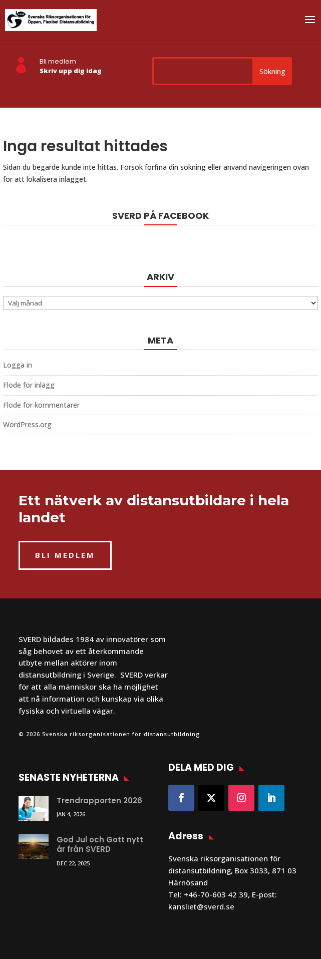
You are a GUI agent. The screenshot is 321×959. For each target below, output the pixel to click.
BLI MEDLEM (65, 555)
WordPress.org (27, 424)
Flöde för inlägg (29, 385)
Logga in (17, 365)
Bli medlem (58, 61)
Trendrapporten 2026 (99, 800)
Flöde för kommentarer (41, 405)
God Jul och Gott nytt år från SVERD (100, 844)
